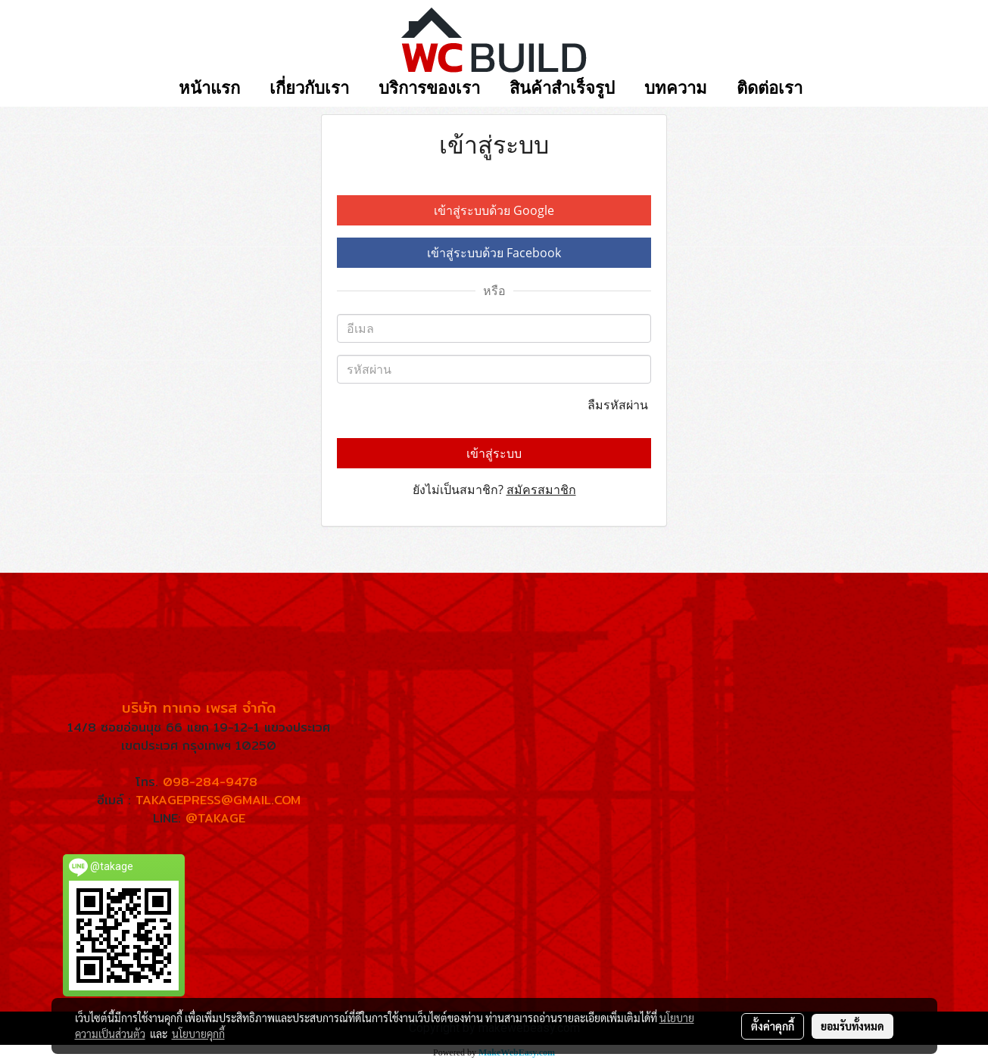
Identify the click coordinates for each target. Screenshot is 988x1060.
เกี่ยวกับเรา (309, 89)
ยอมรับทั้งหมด (852, 1026)
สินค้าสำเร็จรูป (562, 89)
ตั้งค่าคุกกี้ (772, 1026)
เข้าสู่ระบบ (494, 453)
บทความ (675, 89)
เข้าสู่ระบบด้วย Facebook (494, 252)
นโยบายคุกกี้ (198, 1033)
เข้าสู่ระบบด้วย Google (494, 210)
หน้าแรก (209, 89)
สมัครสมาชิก (541, 489)
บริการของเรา (429, 89)
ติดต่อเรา (770, 89)
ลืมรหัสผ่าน (619, 404)
